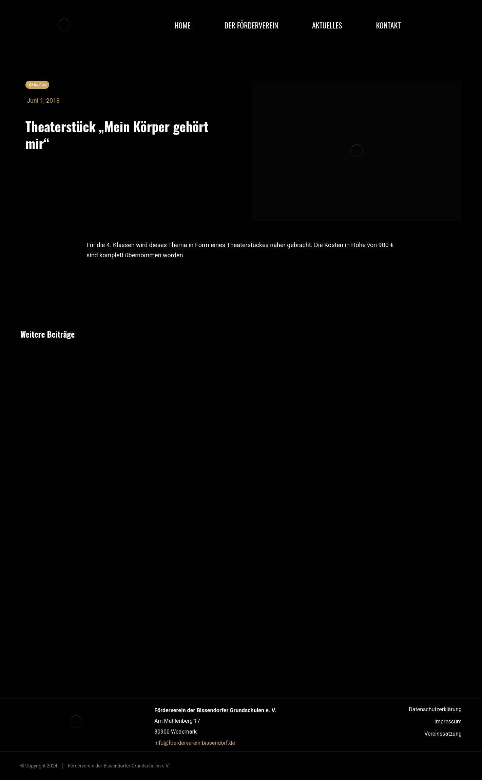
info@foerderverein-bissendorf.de (194, 743)
